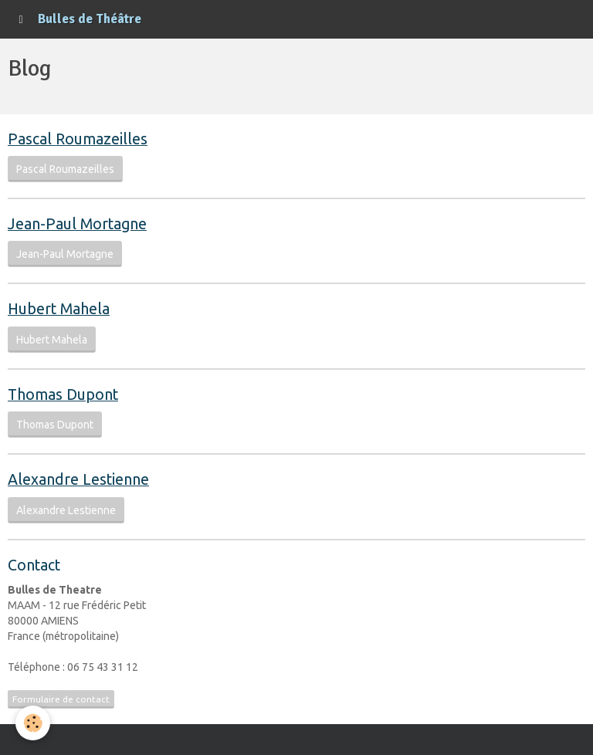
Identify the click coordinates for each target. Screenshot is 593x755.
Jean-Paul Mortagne (65, 254)
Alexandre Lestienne (66, 510)
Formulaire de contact (61, 699)
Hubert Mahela (51, 339)
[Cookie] (32, 723)
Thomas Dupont (54, 424)
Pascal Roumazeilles (65, 169)
